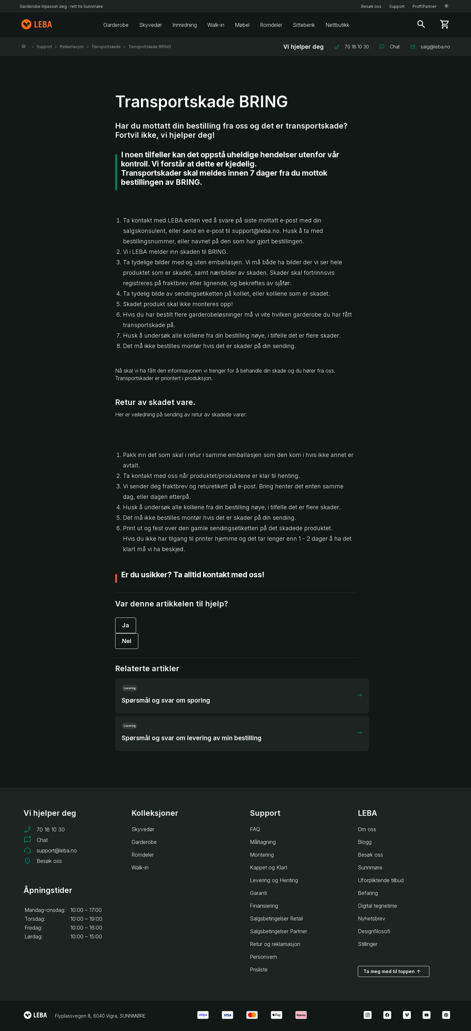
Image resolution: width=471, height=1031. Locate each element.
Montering (262, 854)
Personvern (263, 956)
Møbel (242, 25)
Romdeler (271, 25)
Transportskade (106, 46)
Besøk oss (371, 6)
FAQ (255, 829)
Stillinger (367, 944)
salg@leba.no (430, 46)
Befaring (368, 893)
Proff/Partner (424, 6)
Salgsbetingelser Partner (278, 931)
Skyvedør (150, 25)
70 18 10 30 (351, 46)
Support (397, 6)
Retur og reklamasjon (275, 944)
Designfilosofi (374, 931)
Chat (389, 46)
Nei (126, 641)
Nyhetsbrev (371, 918)
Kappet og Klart (268, 867)
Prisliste (259, 969)
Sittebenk (304, 25)
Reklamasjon (72, 46)
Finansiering (264, 905)
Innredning (184, 25)
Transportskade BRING (150, 46)
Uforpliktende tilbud (381, 880)
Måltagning (263, 842)
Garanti (258, 893)
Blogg (365, 842)
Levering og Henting (274, 880)
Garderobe (116, 25)
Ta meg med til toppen (392, 971)
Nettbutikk (337, 25)
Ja (125, 625)
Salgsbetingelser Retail (276, 918)
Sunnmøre (370, 867)
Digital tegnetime (377, 905)
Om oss (367, 829)
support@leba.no (57, 850)
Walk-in (215, 25)
